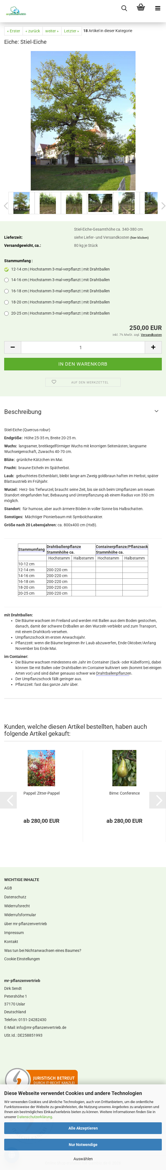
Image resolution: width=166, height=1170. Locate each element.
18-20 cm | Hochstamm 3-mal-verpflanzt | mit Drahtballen (57, 302)
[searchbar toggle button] (124, 8)
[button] (12, 347)
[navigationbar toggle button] (157, 8)
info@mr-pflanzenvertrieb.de (41, 1027)
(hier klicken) (139, 238)
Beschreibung (22, 411)
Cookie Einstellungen (22, 959)
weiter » (52, 31)
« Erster (13, 31)
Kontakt (11, 941)
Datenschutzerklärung (34, 1117)
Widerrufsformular (20, 915)
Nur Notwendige (83, 1144)
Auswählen (83, 1159)
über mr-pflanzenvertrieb (25, 923)
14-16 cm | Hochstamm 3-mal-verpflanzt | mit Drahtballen (57, 280)
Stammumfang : (18, 261)
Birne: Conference (124, 793)
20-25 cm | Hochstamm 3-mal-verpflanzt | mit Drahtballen (57, 313)
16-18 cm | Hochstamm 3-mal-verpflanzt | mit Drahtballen (57, 291)
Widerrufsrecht (17, 906)
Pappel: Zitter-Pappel (41, 793)
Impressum (14, 932)
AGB (8, 888)
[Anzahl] (83, 347)
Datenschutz (15, 897)
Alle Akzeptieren (83, 1128)
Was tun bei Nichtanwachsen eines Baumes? (42, 950)
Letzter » (71, 31)
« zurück (32, 31)
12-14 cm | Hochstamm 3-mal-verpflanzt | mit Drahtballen (57, 269)
